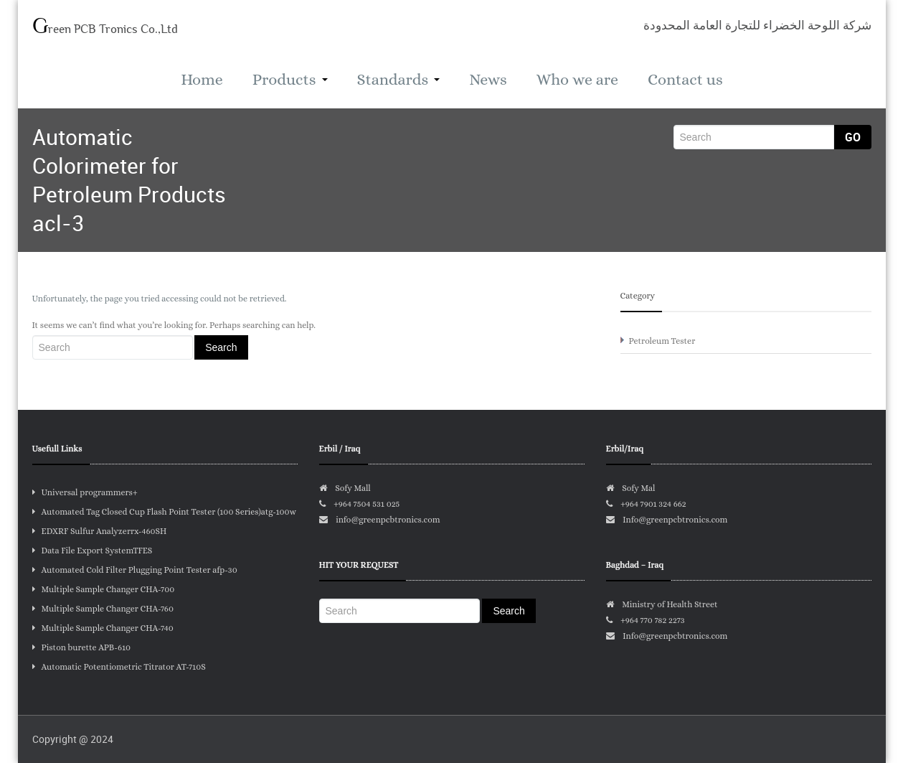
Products (290, 79)
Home (201, 79)
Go (853, 137)
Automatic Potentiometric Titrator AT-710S (119, 667)
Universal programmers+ (85, 492)
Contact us (685, 79)
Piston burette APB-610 (81, 647)
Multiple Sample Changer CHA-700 (103, 589)
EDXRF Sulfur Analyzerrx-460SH (99, 531)
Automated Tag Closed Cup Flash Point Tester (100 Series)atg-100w (164, 512)
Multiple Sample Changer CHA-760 (103, 609)
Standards (398, 79)
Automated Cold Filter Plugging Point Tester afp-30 (134, 570)
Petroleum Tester (662, 341)
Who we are (577, 79)
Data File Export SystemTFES (92, 551)
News (488, 79)
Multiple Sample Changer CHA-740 (103, 628)
